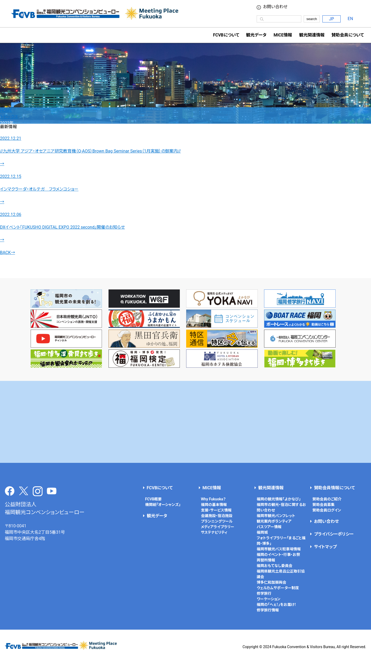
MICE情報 (283, 35)
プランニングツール (217, 521)
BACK (7, 252)
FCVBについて (160, 487)
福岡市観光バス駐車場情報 (279, 549)
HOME (6, 110)
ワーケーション (268, 599)
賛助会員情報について (334, 487)
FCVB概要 (153, 499)
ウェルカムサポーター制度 (278, 588)
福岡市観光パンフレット (276, 516)
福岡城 (262, 532)
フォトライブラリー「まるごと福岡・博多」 (281, 541)
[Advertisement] (185, 422)
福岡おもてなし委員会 (274, 566)
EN (350, 18)
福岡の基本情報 (214, 504)
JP (331, 18)
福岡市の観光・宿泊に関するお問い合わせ (281, 507)
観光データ (256, 35)
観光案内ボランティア (274, 521)
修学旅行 (264, 593)
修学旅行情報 (268, 610)
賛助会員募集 (323, 504)
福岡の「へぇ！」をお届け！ (276, 604)
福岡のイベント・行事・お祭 (278, 554)
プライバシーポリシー (334, 534)
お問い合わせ (275, 7)
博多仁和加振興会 (271, 582)
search (311, 19)
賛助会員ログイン (326, 510)
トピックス (9, 116)
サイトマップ (325, 546)
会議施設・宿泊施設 (216, 516)
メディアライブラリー (217, 527)
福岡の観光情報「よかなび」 (279, 499)
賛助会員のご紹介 (326, 499)
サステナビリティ (214, 532)
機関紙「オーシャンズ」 (163, 504)
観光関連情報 (271, 487)
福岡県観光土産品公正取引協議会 (281, 574)
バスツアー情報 (269, 527)
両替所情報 (266, 560)
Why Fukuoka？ (213, 499)
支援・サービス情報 (216, 510)
